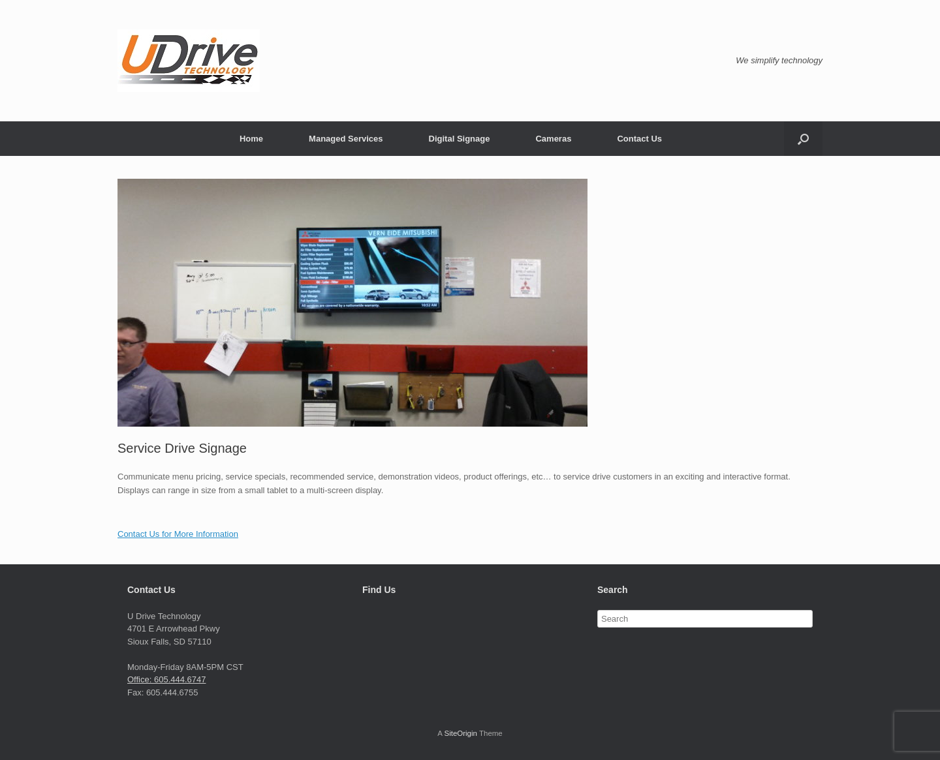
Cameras (553, 139)
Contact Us (639, 139)
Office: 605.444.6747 (166, 679)
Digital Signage (459, 139)
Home (251, 139)
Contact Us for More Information (178, 534)
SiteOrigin (460, 733)
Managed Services (346, 139)
